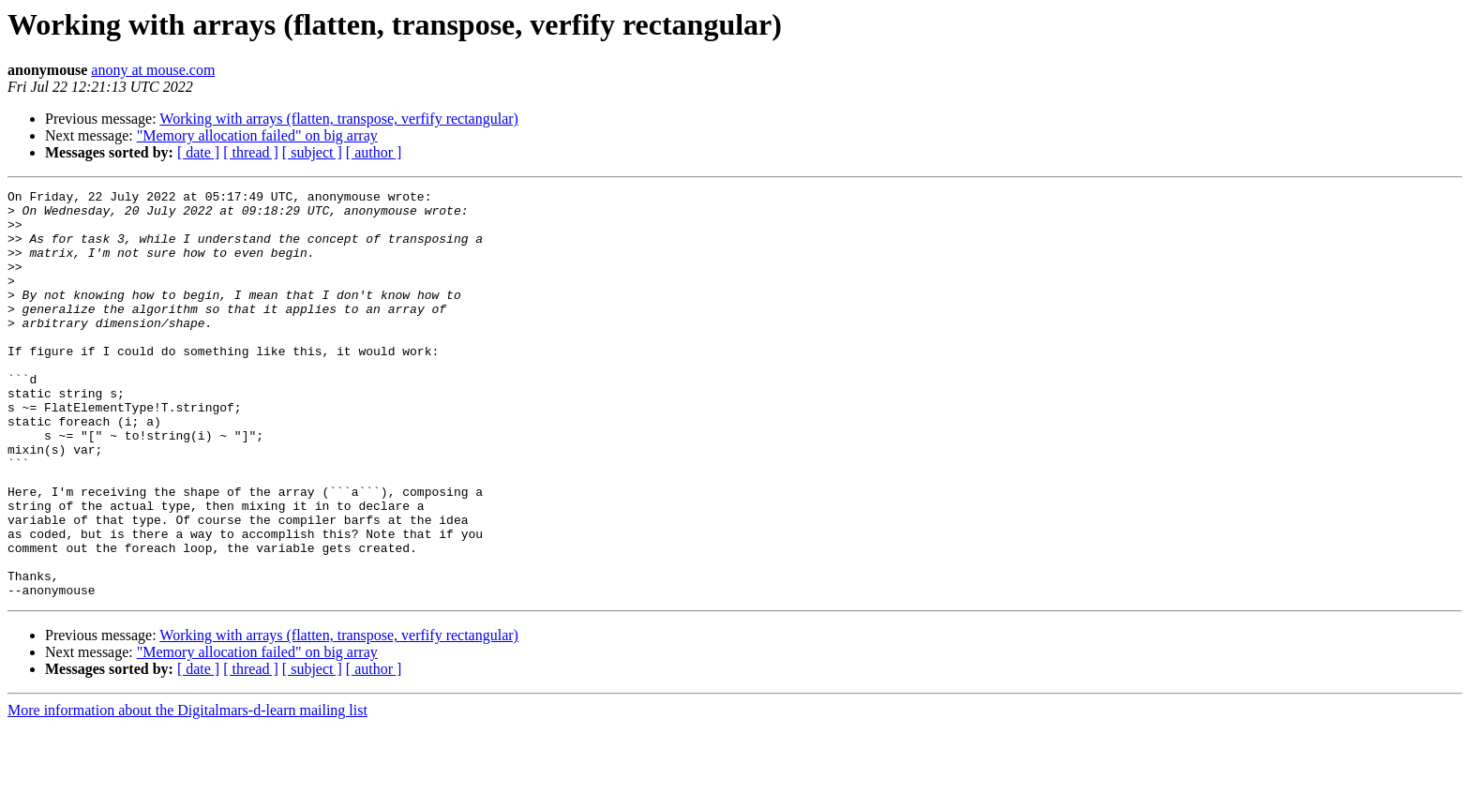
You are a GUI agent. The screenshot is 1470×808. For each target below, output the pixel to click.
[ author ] (374, 152)
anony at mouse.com (153, 70)
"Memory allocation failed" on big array (257, 135)
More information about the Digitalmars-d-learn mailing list (188, 792)
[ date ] (198, 152)
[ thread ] (250, 152)
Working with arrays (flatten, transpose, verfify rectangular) (338, 119)
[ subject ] (312, 152)
